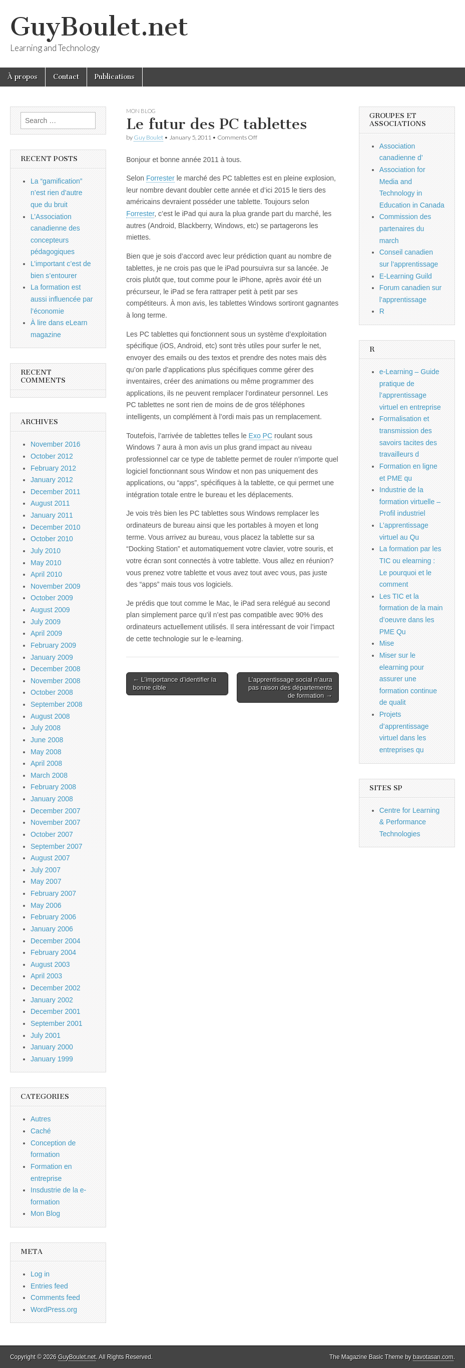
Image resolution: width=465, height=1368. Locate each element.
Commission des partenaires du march (405, 228)
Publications (115, 77)
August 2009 (50, 610)
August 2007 (50, 858)
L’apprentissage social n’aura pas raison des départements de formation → (290, 687)
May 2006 (46, 905)
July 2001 (46, 1035)
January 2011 (52, 515)
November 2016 (56, 444)
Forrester (160, 178)
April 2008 (46, 763)
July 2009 (46, 622)
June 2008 (47, 740)
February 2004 (53, 952)
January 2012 (52, 480)
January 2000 (52, 1047)
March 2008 (49, 775)
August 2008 (50, 716)
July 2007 (46, 870)
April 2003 (46, 976)
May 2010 (46, 563)
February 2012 (53, 468)
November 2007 (56, 822)
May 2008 (46, 752)
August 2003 (50, 964)
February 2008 (53, 787)
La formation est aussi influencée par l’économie (62, 299)
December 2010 (56, 527)
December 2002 (56, 988)
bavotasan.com (433, 1356)
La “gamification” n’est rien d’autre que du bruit (57, 193)
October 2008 (52, 692)
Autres (41, 1119)
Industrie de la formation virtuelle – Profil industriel (409, 501)
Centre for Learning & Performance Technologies (409, 822)
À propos (23, 77)
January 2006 (52, 929)
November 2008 (56, 681)
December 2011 (56, 492)
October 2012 (52, 456)
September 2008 (57, 704)
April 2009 (46, 633)
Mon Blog (141, 111)
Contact (66, 77)
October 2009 (52, 598)
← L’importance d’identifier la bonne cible (174, 683)
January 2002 (52, 1000)
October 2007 (52, 834)
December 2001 (56, 1011)
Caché (41, 1131)
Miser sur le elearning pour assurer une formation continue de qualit (408, 679)
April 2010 (46, 574)
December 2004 (56, 941)
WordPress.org (54, 1309)
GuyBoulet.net (99, 27)
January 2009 (52, 657)
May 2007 (46, 881)
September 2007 (57, 846)
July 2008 (46, 728)
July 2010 (46, 551)
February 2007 (53, 893)
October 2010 (52, 539)
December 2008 (56, 669)
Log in (40, 1274)
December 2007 (56, 811)
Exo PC (260, 436)
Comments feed (55, 1297)
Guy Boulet (148, 137)
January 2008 (52, 799)
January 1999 (52, 1059)
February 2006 (53, 917)
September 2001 (57, 1023)
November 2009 (56, 586)
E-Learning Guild (405, 276)
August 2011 (50, 503)
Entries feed (49, 1286)
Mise (386, 643)
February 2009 (53, 645)
